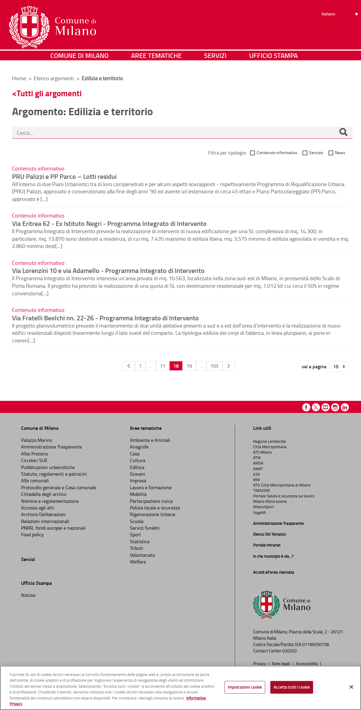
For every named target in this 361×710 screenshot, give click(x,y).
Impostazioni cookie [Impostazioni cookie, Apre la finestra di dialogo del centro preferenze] (245, 687)
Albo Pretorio (34, 453)
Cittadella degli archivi (44, 494)
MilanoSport (263, 506)
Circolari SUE (34, 460)
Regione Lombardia (269, 441)
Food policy (32, 534)
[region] (180, 688)
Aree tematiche (156, 61)
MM (256, 479)
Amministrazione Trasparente (51, 446)
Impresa (138, 480)
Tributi (136, 548)
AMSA (258, 463)
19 (189, 366)
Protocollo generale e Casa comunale (58, 487)
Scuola (136, 521)
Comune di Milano (79, 61)
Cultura (137, 460)
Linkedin (345, 407)
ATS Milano (262, 452)
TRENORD (261, 490)
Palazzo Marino (36, 440)
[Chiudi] (351, 687)
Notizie (28, 595)
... (150, 366)
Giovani (137, 474)
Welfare (138, 561)
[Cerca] (343, 133)
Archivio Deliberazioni (43, 514)
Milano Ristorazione (270, 501)
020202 (289, 651)
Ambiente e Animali (150, 440)
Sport (135, 534)
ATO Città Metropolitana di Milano (282, 485)
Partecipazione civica (151, 501)
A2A (256, 474)
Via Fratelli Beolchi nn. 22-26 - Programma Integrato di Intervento (105, 317)
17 (162, 366)
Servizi (215, 61)
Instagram (335, 407)
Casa (135, 453)
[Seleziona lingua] (341, 27)
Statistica (139, 541)
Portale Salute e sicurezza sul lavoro (284, 496)
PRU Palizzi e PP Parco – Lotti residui (64, 176)
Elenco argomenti (54, 78)
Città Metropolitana (270, 446)
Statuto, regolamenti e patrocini (54, 474)
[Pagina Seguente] (228, 366)
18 (176, 365)
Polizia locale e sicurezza (155, 507)
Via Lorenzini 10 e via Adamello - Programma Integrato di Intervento (108, 270)
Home (19, 78)
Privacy (260, 663)
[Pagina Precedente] (128, 366)
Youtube (326, 407)
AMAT (258, 468)
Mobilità (138, 494)
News (340, 152)
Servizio (316, 152)
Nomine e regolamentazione (50, 501)
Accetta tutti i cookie (292, 687)
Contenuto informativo (277, 152)
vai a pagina (314, 366)
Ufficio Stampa (273, 61)
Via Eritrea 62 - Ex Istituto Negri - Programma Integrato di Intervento (109, 223)
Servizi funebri (145, 528)
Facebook (306, 407)
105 (214, 366)
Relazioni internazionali (45, 521)
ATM (257, 457)
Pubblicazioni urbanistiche (48, 467)
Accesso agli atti (37, 507)
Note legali (281, 663)
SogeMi (259, 512)
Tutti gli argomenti (49, 93)
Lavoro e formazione (150, 487)
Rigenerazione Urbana (152, 514)
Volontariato (142, 555)
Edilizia (137, 467)
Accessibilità (307, 663)
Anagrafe (139, 446)
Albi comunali (35, 480)
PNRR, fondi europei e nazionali (53, 528)
